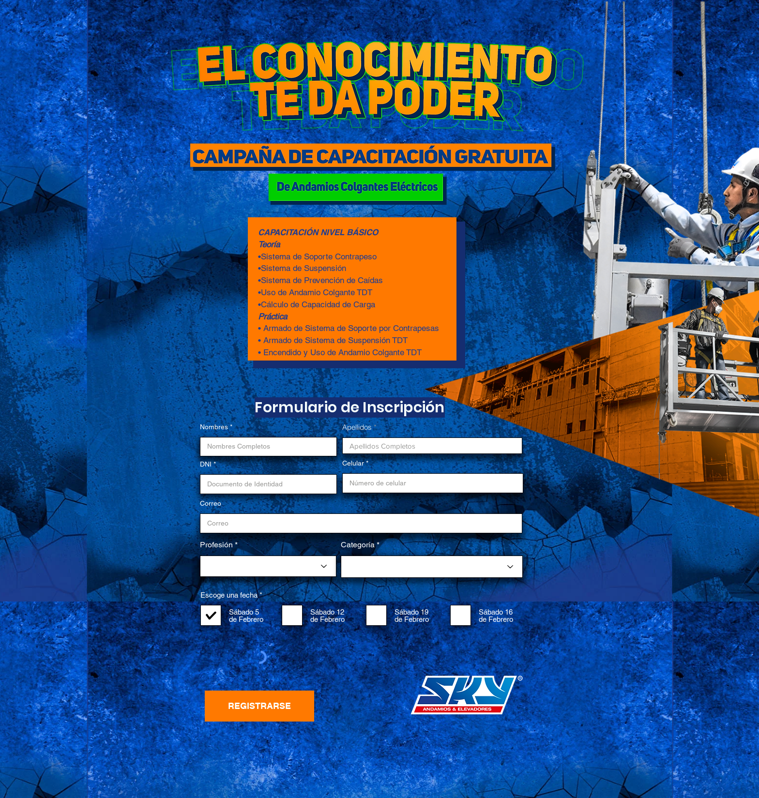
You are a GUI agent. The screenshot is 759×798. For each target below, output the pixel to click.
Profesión (216, 545)
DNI (206, 464)
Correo (210, 503)
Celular (353, 463)
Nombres (214, 426)
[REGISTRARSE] (259, 706)
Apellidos (357, 427)
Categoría (358, 545)
